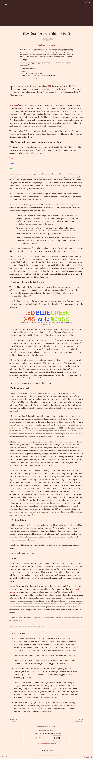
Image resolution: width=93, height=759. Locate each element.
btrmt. (5, 4)
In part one (13, 105)
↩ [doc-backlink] (28, 633)
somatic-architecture (36, 73)
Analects (41, 45)
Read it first (40, 743)
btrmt (53, 726)
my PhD (48, 86)
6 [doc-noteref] (32, 514)
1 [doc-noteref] (18, 104)
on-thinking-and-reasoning (47, 75)
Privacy (46, 743)
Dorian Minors (47, 39)
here (28, 626)
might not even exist (17, 428)
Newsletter (51, 45)
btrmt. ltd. (43, 750)
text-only (52, 750)
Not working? (52, 743)
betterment (25, 73)
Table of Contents (27, 69)
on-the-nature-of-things (29, 75)
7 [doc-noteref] (16, 612)
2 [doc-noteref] (21, 233)
